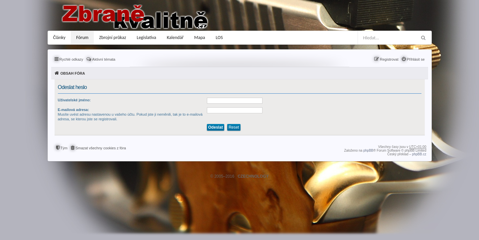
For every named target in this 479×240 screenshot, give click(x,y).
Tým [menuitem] (64, 148)
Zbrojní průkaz (112, 37)
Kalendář (175, 37)
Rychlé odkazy (71, 59)
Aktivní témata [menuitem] (103, 59)
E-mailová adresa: (73, 110)
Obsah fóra (73, 73)
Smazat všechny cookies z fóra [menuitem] (101, 148)
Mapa (199, 37)
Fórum (82, 37)
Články (59, 37)
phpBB (368, 150)
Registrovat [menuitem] (389, 59)
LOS (219, 37)
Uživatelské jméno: (74, 100)
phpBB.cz (419, 154)
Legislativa (146, 37)
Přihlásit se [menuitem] (416, 59)
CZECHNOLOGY (253, 176)
